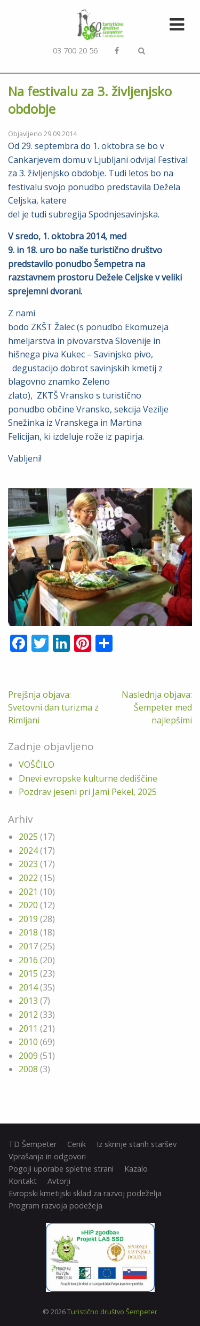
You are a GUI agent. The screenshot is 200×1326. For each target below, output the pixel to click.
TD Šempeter (33, 1144)
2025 (28, 837)
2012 (28, 1014)
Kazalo (136, 1169)
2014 (28, 987)
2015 (28, 973)
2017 (28, 946)
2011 (28, 1028)
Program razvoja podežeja (55, 1206)
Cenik (76, 1144)
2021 (28, 892)
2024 (28, 850)
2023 (28, 864)
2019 (28, 919)
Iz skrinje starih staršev (137, 1144)
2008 (28, 1069)
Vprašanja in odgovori (47, 1156)
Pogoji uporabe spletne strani (61, 1169)
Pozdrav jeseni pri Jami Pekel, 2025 (88, 792)
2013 (28, 1001)
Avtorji (58, 1181)
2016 (28, 960)
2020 (28, 905)
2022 (28, 878)
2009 (28, 1056)
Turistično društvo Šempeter (112, 1311)
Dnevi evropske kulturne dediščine (88, 778)
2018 (28, 932)
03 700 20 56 (75, 50)
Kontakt (23, 1181)
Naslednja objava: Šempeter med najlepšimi (157, 707)
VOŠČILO (36, 764)
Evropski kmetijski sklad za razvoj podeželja (85, 1193)
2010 (28, 1042)
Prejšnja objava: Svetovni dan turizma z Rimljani (53, 707)
